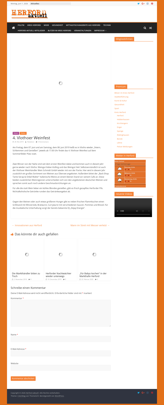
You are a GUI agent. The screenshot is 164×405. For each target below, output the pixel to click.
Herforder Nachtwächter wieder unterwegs (58, 275)
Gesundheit (57, 25)
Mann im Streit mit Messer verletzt (90, 225)
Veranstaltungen (82, 30)
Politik (21, 25)
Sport (116, 108)
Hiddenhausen (123, 119)
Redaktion (31, 142)
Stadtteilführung (121, 97)
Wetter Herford (119, 161)
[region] (133, 62)
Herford (120, 115)
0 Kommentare (42, 142)
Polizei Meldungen (124, 146)
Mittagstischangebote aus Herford (83, 25)
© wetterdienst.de (120, 186)
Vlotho (23, 133)
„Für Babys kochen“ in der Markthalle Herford (93, 275)
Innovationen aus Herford (27, 225)
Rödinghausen (123, 135)
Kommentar (17, 298)
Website (14, 363)
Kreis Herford (34, 25)
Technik (107, 25)
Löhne (119, 143)
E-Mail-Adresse (18, 349)
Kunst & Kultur (120, 100)
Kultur (16, 133)
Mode (46, 25)
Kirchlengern (122, 123)
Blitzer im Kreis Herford (59, 30)
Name (14, 334)
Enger (119, 127)
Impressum (99, 30)
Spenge (120, 131)
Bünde (119, 139)
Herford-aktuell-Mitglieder (31, 30)
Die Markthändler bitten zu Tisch (26, 275)
